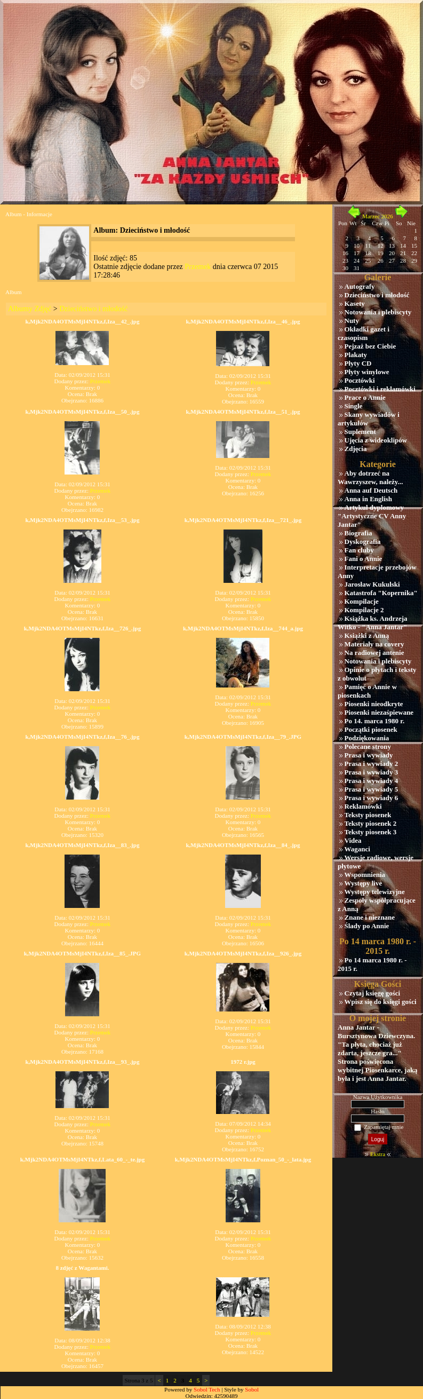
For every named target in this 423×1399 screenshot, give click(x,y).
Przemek (198, 267)
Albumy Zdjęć (29, 309)
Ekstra (377, 1154)
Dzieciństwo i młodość (93, 309)
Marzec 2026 (377, 216)
